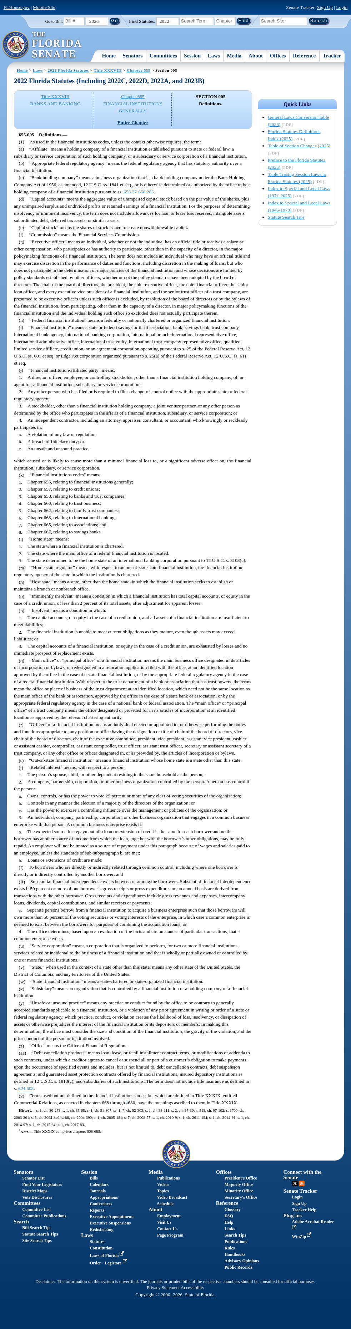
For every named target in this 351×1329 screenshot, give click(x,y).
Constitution (101, 1248)
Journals (98, 1190)
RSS (302, 1183)
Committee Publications (44, 1215)
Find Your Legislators (42, 1184)
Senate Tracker (300, 1191)
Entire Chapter (133, 122)
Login (341, 7)
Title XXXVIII (108, 70)
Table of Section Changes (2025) (299, 145)
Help (229, 1222)
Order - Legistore (109, 1262)
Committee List (36, 1209)
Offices (278, 56)
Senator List (33, 1178)
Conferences (101, 1203)
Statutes (97, 1241)
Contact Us (167, 1228)
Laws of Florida (107, 1255)
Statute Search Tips (286, 217)
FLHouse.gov (17, 7)
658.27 (130, 191)
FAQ (229, 1215)
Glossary (233, 1209)
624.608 (26, 1088)
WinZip (302, 1236)
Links (230, 1228)
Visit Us (164, 1222)
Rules (230, 1248)
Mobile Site (44, 7)
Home (109, 56)
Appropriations (104, 1197)
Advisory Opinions (242, 1260)
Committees (163, 56)
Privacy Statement (163, 1287)
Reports (97, 1210)
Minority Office (239, 1190)
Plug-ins (293, 1215)
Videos (163, 1184)
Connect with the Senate (303, 1174)
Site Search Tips (37, 1240)
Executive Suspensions (110, 1223)
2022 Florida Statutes (68, 70)
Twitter (295, 1183)
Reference (304, 56)
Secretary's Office (241, 1197)
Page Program (170, 1235)
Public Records (238, 1267)
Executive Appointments (112, 1216)
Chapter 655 (138, 70)
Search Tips (235, 1235)
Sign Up (325, 7)
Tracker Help (304, 1209)
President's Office (241, 1178)
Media (234, 56)
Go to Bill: (54, 21)
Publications (168, 1178)
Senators (133, 56)
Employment (169, 1215)
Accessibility (192, 1287)
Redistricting (102, 1229)
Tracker (332, 56)
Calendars (99, 1184)
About (256, 56)
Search (21, 1221)
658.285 (146, 191)
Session (192, 56)
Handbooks (235, 1254)
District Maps (34, 1190)
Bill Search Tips (36, 1227)
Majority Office (239, 1184)
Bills (94, 1178)
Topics (163, 1190)
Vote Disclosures (37, 1197)
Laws (214, 56)
